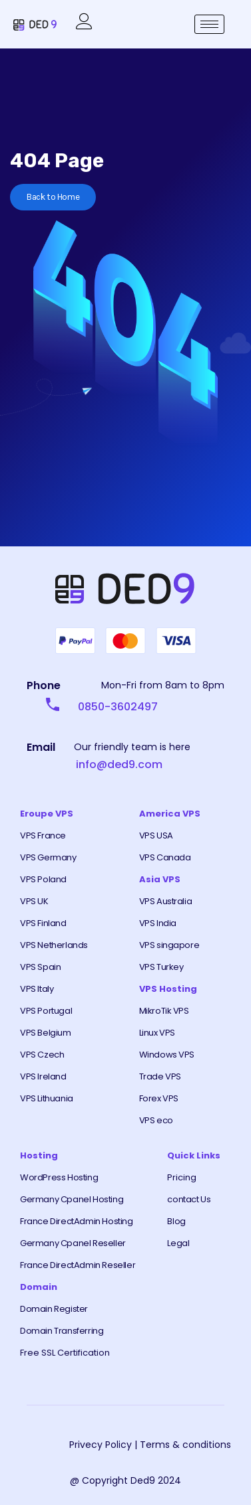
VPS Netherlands (54, 945)
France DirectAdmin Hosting (76, 1221)
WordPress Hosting (59, 1177)
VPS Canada (165, 857)
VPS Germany (48, 857)
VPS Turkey (161, 967)
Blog (176, 1221)
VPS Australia (165, 901)
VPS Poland (43, 879)
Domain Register (54, 1309)
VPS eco (156, 1120)
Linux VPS (157, 1032)
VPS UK (34, 901)
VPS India (157, 923)
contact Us (188, 1199)
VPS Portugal (46, 1010)
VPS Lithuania (46, 1098)
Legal (178, 1243)
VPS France (43, 835)
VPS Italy (36, 989)
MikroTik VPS (164, 1010)
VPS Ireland (43, 1076)
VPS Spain (40, 967)
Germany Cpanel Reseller (73, 1243)
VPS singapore (169, 945)
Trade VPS (160, 1076)
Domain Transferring (61, 1330)
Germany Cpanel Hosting (71, 1199)
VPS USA (156, 835)
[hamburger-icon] (209, 24)
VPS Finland (43, 923)
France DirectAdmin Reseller (77, 1265)
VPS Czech (42, 1054)
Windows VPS (167, 1054)
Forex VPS (158, 1098)
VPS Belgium (45, 1032)
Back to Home (53, 197)
